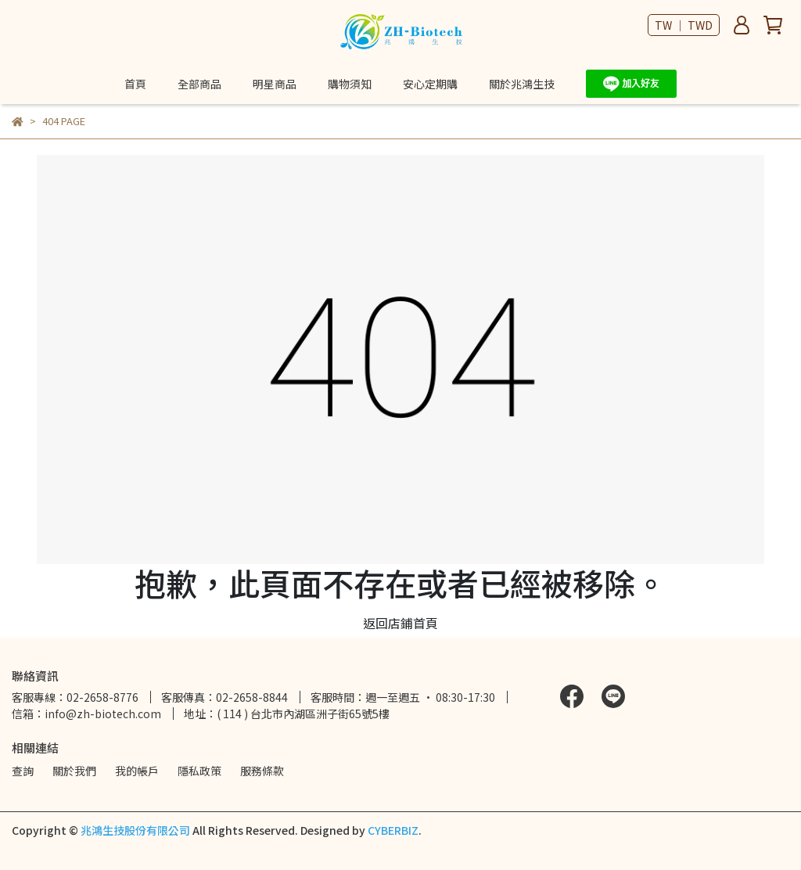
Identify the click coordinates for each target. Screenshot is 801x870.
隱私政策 (199, 770)
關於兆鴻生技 (522, 84)
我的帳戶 (137, 770)
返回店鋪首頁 (400, 622)
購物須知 (350, 84)
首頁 (135, 84)
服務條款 (262, 770)
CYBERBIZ (393, 830)
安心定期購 (430, 84)
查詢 (23, 770)
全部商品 (199, 84)
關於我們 (74, 770)
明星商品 (274, 84)
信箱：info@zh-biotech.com (86, 713)
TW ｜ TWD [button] (684, 25)
